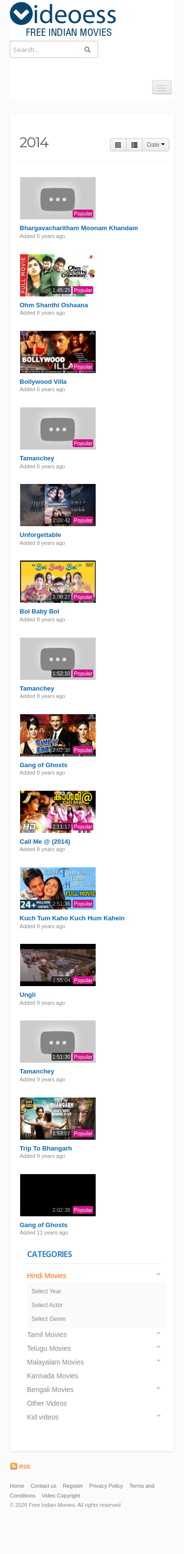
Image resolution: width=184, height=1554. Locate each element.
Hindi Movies (46, 1276)
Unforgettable (40, 534)
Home (17, 1486)
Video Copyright (61, 1496)
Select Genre (48, 1318)
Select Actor (47, 1305)
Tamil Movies (47, 1335)
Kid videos (43, 1417)
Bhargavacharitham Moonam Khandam (79, 228)
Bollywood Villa (43, 381)
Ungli (28, 994)
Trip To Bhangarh (46, 1148)
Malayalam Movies (55, 1362)
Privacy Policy (106, 1486)
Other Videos (47, 1403)
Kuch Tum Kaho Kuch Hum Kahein (72, 918)
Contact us (43, 1486)
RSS (20, 1467)
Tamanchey (37, 458)
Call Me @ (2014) (45, 841)
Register (73, 1486)
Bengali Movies (50, 1389)
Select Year (46, 1291)
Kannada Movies (52, 1376)
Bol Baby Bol (39, 611)
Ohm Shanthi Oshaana (54, 305)
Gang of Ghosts (44, 765)
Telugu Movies (49, 1348)
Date (156, 144)
